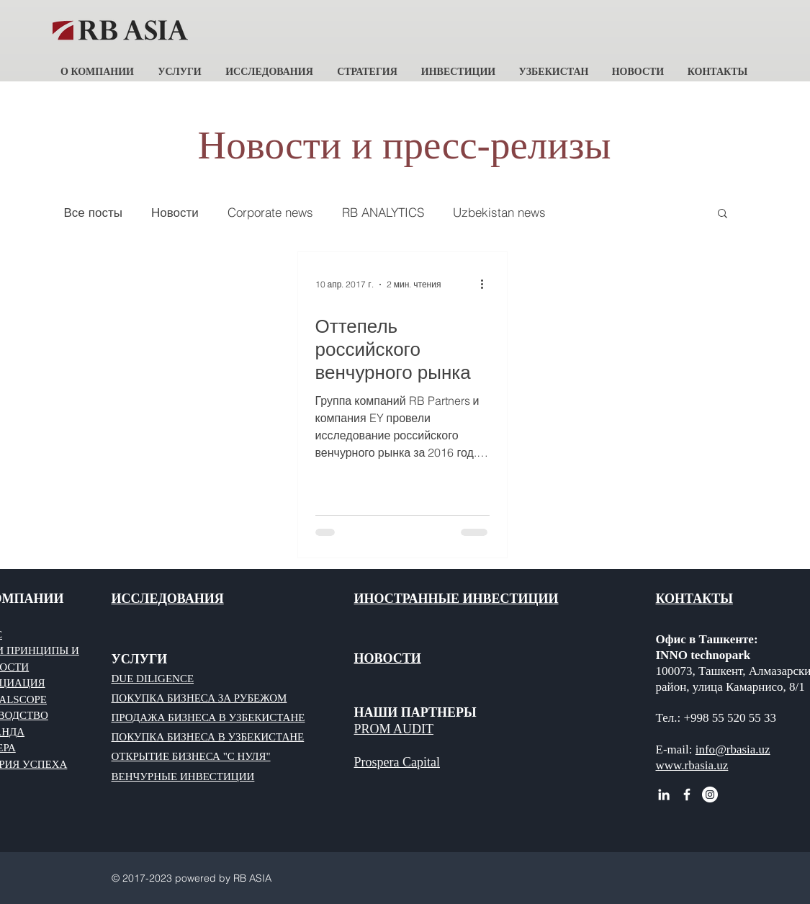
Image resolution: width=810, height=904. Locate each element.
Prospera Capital (397, 762)
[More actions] (487, 284)
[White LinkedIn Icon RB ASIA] (664, 794)
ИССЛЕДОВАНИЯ (168, 598)
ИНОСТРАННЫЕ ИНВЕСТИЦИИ (456, 598)
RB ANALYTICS (383, 212)
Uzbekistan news (499, 212)
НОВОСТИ (387, 658)
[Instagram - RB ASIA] (710, 794)
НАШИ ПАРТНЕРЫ (415, 712)
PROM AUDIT (394, 729)
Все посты (93, 212)
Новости (175, 212)
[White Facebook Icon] (687, 794)
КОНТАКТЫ (694, 598)
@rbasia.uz (742, 749)
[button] (97, 65)
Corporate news (270, 212)
